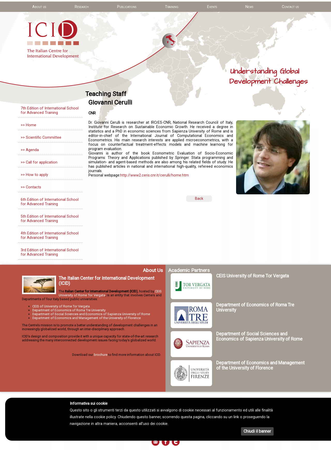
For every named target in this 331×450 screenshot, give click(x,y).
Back (199, 198)
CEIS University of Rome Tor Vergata (252, 275)
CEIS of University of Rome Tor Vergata (61, 306)
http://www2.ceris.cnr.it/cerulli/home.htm (154, 175)
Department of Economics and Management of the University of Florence (86, 318)
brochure (100, 355)
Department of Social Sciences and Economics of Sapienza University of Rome (91, 314)
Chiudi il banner (257, 431)
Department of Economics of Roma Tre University (69, 310)
